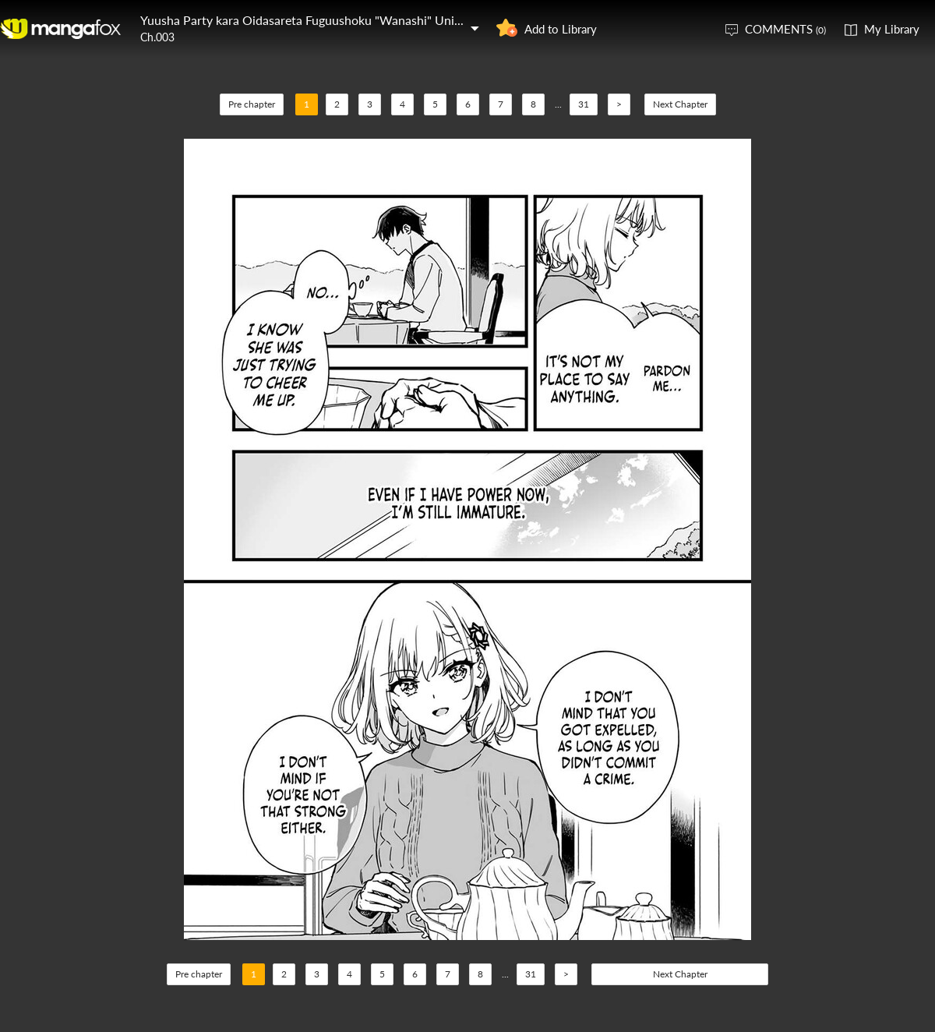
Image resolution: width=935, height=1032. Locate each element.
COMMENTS (785, 29)
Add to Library (560, 29)
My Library (891, 29)
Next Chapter (680, 104)
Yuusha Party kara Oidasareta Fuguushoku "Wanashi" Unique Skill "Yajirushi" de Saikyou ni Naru (402, 19)
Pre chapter (251, 104)
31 (583, 104)
